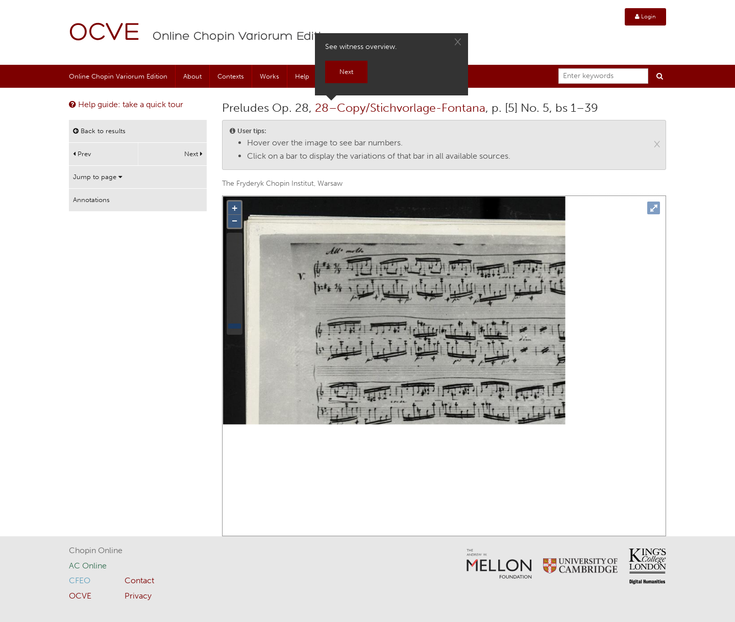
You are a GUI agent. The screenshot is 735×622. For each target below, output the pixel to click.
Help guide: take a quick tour (126, 104)
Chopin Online (95, 550)
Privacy (138, 596)
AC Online (88, 565)
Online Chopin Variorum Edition (244, 37)
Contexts (230, 76)
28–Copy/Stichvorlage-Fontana (400, 108)
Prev (82, 154)
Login (645, 16)
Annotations (91, 200)
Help (302, 76)
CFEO (79, 580)
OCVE (104, 33)
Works (269, 76)
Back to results (99, 131)
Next (193, 154)
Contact (139, 580)
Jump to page (97, 177)
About (192, 76)
